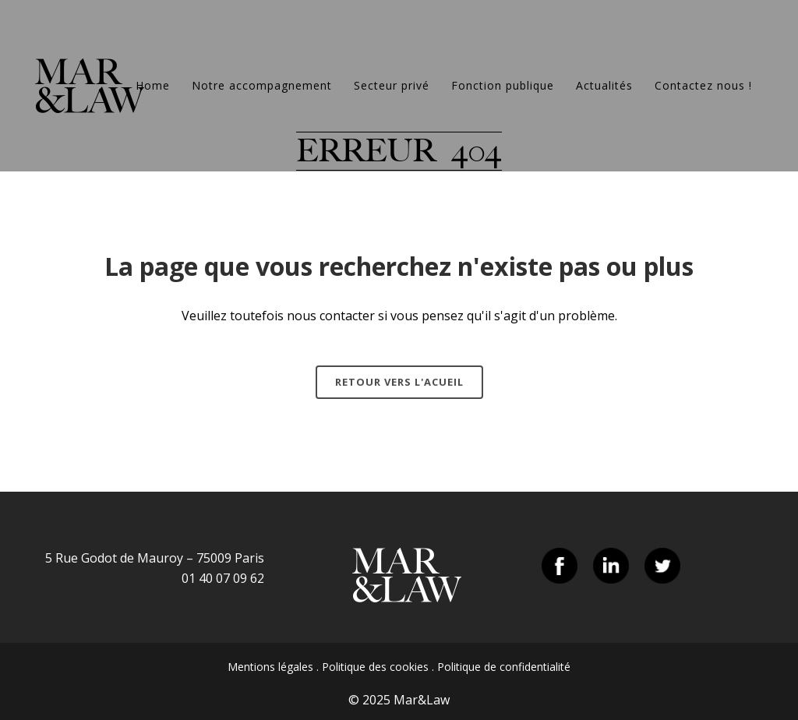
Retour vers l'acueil (399, 382)
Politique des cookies (375, 666)
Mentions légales (270, 666)
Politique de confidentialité (503, 666)
